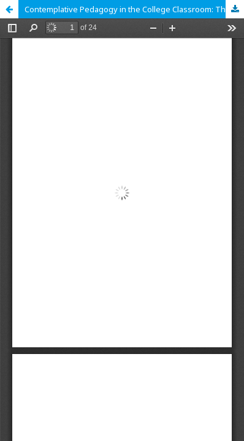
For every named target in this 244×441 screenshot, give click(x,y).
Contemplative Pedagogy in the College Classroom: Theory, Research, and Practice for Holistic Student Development (134, 9)
